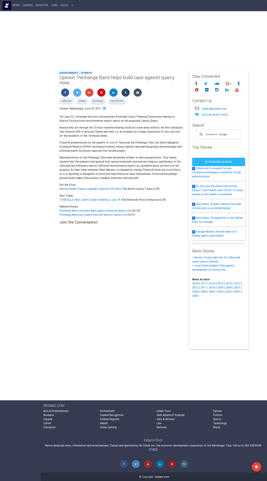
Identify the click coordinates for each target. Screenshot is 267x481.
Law (158, 423)
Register (42, 5)
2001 (237, 291)
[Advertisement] (153, 43)
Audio (64, 5)
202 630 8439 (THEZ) (215, 114)
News (16, 5)
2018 (195, 283)
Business (48, 415)
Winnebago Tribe (222, 445)
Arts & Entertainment (56, 411)
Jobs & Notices (165, 419)
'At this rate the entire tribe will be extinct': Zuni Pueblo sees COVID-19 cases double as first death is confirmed (217, 190)
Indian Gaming (108, 427)
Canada (47, 419)
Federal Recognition (112, 415)
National (161, 427)
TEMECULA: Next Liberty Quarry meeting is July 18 (90, 199)
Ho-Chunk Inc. (147, 445)
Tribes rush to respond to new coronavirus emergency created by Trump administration (216, 172)
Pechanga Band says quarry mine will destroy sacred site (93, 214)
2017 (204, 283)
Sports (217, 419)
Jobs (54, 5)
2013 (237, 283)
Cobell (47, 423)
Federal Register (109, 419)
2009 (220, 287)
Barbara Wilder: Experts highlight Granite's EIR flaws (90, 188)
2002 (229, 291)
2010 (212, 287)
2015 (220, 283)
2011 (204, 287)
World (216, 427)
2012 (195, 287)
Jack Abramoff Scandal (170, 415)
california (66, 100)
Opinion (86, 73)
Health (104, 423)
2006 (195, 291)
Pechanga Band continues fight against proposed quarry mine (96, 210)
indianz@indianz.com (214, 108)
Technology (220, 423)
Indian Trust (163, 411)
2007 (237, 287)
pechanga (98, 100)
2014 (229, 283)
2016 (212, 283)
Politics (217, 415)
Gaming (28, 5)
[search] (218, 134)
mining (82, 100)
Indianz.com (162, 476)
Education (49, 427)
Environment (68, 73)
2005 (204, 291)
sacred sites (117, 100)
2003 (220, 291)
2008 (229, 287)
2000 (195, 295)
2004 (212, 291)
